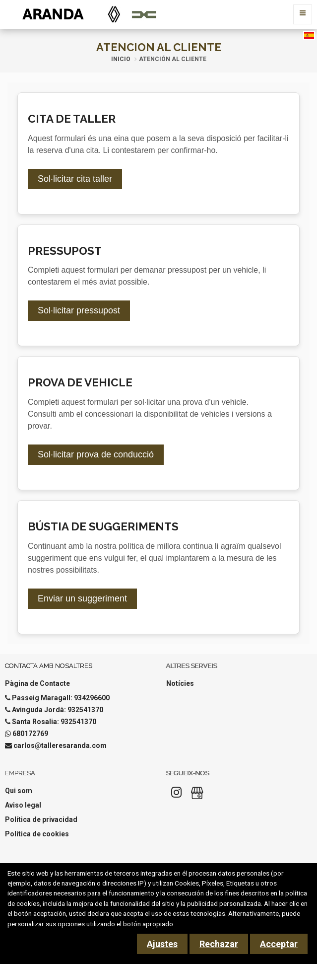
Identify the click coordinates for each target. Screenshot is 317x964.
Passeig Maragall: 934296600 (61, 698)
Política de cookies (37, 834)
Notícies (180, 683)
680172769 (30, 734)
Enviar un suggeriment (82, 598)
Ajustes (162, 944)
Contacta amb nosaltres (48, 665)
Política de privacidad (41, 819)
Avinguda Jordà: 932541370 (57, 710)
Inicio (120, 59)
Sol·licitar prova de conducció (96, 454)
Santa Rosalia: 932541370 (54, 722)
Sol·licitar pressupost (79, 310)
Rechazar (218, 944)
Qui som (18, 791)
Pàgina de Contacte (37, 683)
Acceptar (279, 944)
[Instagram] (177, 795)
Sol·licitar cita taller (75, 179)
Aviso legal (23, 805)
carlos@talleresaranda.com (60, 745)
